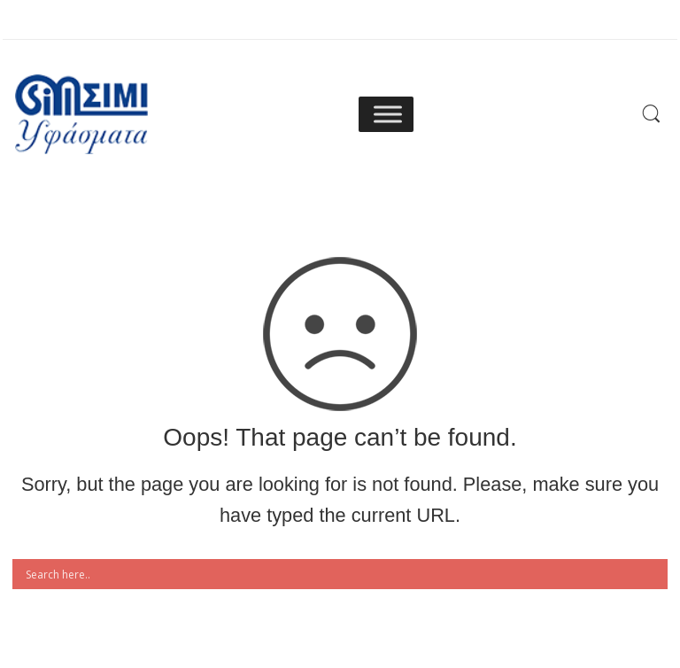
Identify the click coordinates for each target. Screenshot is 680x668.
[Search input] (344, 574)
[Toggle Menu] (388, 113)
